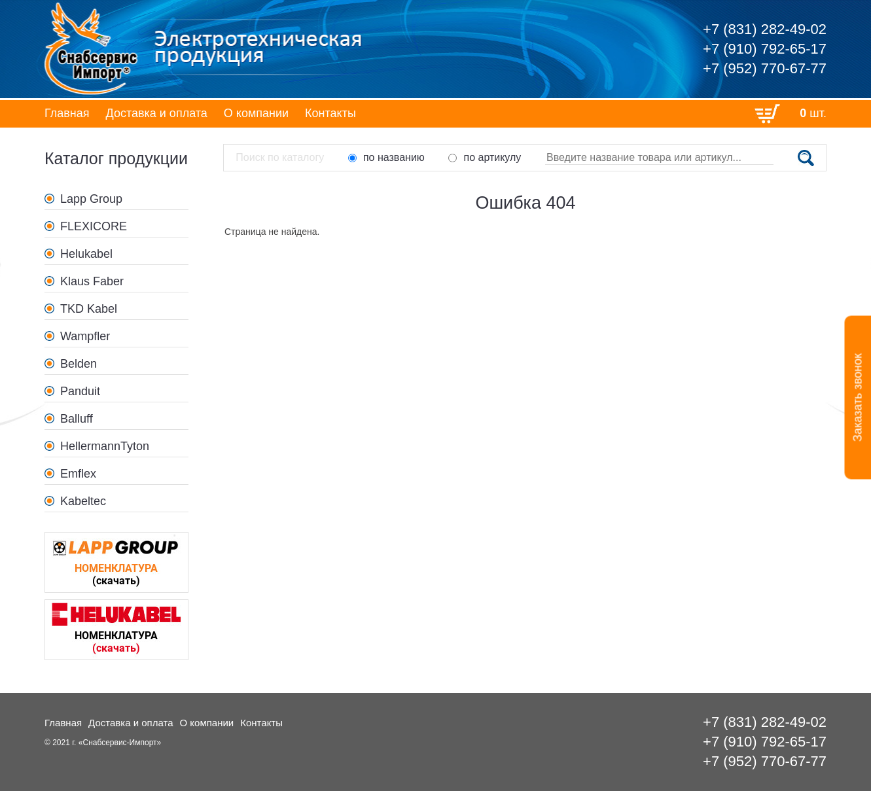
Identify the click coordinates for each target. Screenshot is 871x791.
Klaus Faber (92, 281)
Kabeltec (83, 501)
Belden (78, 363)
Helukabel (86, 253)
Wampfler (85, 336)
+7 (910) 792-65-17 (765, 49)
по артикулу (484, 157)
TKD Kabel (88, 308)
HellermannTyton (104, 446)
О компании (256, 113)
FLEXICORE (93, 226)
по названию (386, 157)
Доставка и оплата (156, 113)
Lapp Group (91, 198)
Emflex (78, 473)
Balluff (76, 418)
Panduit (80, 391)
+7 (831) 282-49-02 (765, 29)
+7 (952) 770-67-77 (765, 68)
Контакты (330, 113)
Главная (67, 113)
